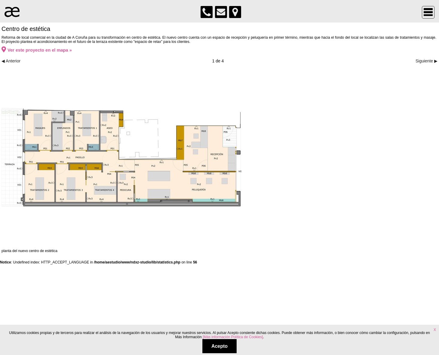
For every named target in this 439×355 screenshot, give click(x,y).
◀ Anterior (11, 61)
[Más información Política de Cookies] (233, 337)
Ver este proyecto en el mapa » (37, 50)
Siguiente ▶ (426, 61)
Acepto (219, 346)
